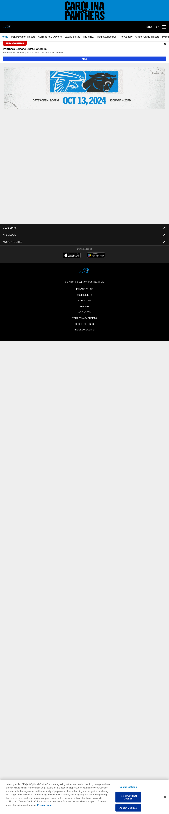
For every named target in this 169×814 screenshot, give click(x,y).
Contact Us (84, 300)
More (84, 59)
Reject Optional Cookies (128, 799)
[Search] (157, 27)
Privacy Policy (84, 289)
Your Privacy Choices (84, 318)
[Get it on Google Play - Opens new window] (96, 257)
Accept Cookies (128, 809)
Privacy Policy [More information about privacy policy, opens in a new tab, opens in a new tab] (45, 806)
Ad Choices (84, 312)
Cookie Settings (84, 324)
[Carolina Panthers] (84, 272)
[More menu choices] (164, 27)
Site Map (84, 306)
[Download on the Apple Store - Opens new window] (71, 256)
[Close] (165, 44)
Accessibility (84, 295)
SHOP (149, 26)
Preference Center (84, 329)
